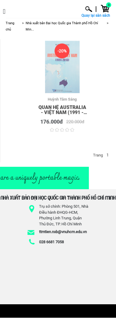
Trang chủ (10, 26)
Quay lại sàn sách (95, 16)
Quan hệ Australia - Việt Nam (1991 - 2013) (62, 110)
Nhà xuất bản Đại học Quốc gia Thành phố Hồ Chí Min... (62, 26)
